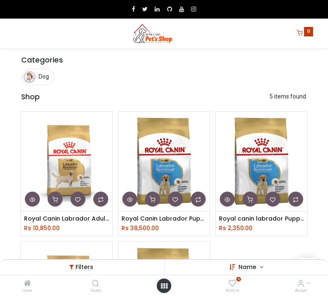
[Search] (96, 284)
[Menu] (15, 33)
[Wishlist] (232, 284)
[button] (32, 199)
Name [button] (248, 267)
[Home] (27, 284)
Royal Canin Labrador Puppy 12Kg (164, 219)
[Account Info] (301, 284)
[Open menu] (164, 286)
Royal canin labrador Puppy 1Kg (261, 219)
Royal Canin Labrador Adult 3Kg (66, 219)
